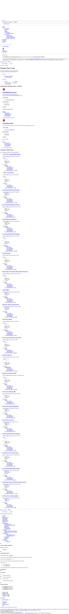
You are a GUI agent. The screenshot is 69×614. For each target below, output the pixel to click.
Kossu (7, 255)
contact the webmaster (24, 610)
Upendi (6, 538)
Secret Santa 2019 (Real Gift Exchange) (11, 433)
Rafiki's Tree (7, 527)
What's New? (5, 39)
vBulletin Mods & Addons (29, 613)
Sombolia (8, 273)
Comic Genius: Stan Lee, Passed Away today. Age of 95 (14, 482)
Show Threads (8, 82)
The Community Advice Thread (13, 154)
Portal (4, 26)
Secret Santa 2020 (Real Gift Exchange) (11, 234)
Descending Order (6, 565)
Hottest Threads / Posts (11, 38)
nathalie (7, 221)
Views (12, 152)
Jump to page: (6, 63)
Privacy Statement (6, 604)
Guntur (7, 174)
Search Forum (4, 79)
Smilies (4, 593)
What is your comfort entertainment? (11, 406)
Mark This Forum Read (9, 76)
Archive (4, 603)
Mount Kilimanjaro (8, 524)
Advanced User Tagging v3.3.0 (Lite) (17, 613)
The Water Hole (7, 528)
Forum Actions (7, 32)
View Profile (7, 112)
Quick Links (7, 34)
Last (10, 61)
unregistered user (9, 375)
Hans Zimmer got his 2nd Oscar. (10, 219)
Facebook (4, 41)
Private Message (7, 114)
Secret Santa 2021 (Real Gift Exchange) (11, 204)
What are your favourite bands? (9, 373)
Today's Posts (9, 35)
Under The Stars (7, 529)
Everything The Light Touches (10, 525)
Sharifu (7, 192)
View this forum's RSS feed (9, 99)
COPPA (31, 59)
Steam (4, 42)
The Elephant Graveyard (9, 92)
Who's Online (5, 519)
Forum (4, 27)
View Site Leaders (10, 36)
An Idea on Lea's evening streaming (10, 495)
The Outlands (5, 51)
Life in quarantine (6, 253)
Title (1, 152)
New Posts (6, 29)
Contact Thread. (10, 172)
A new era (8, 541)
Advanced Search (6, 46)
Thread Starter (5, 152)
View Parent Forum (8, 77)
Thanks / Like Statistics (11, 37)
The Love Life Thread (7, 319)
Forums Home (5, 521)
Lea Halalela (5, 602)
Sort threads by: (3, 559)
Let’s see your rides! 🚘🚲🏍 (9, 391)
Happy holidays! (6, 289)
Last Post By (16, 152)
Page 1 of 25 (2, 61)
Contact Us (4, 601)
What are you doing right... (7, 109)
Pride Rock (7, 526)
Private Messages (6, 517)
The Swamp (7, 536)
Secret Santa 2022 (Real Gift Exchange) (11, 190)
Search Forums (5, 520)
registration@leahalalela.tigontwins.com (37, 58)
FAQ (5, 30)
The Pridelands (5, 523)
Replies (9, 152)
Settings (4, 516)
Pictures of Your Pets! (7, 355)
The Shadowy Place (8, 123)
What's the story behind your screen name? (12, 337)
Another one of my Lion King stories (10, 452)
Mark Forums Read (10, 33)
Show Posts (14, 82)
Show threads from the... (4, 555)
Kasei (7, 339)
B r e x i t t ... (5, 139)
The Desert (4, 539)
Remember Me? (6, 23)
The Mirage (7, 537)
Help (3, 20)
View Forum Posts (8, 113)
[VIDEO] (4, 595)
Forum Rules (2, 597)
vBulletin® (7, 611)
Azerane (7, 357)
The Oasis (6, 540)
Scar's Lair (6, 533)
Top (11, 513)
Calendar (6, 31)
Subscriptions (5, 518)
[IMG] (4, 594)
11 (6, 61)
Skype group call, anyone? (8, 419)
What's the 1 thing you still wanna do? (11, 304)
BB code (4, 592)
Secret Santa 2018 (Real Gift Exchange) (11, 468)
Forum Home (7, 28)
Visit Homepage (7, 115)
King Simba (8, 156)
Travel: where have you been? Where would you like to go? (15, 271)
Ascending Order (6, 564)
